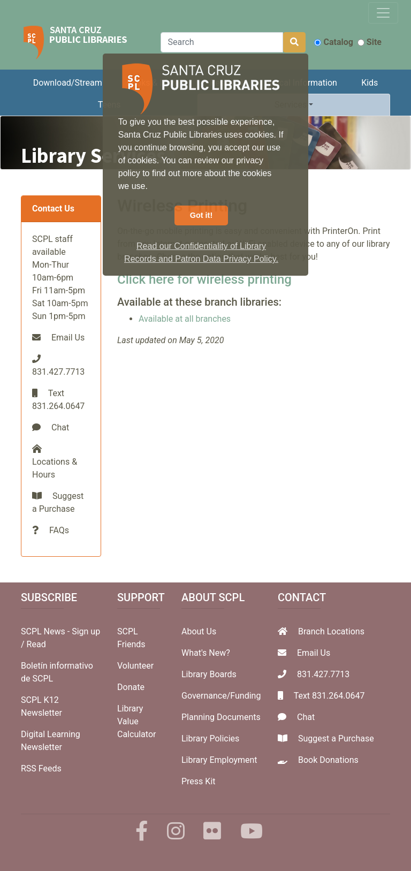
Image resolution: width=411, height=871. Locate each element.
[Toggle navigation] (383, 13)
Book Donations (328, 760)
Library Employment (219, 760)
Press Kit (198, 781)
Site (369, 42)
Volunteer (135, 666)
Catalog (333, 42)
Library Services (93, 155)
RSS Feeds (41, 768)
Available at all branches (185, 319)
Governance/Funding (221, 696)
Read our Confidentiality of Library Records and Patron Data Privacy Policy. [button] (201, 252)
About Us (198, 631)
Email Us (68, 337)
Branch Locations (331, 631)
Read (36, 644)
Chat (60, 427)
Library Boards (209, 674)
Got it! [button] (201, 215)
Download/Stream (67, 83)
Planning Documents (221, 717)
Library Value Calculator (136, 721)
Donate (130, 687)
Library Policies (210, 738)
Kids (369, 83)
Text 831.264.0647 (329, 696)
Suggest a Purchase (336, 738)
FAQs (59, 530)
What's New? (205, 653)
